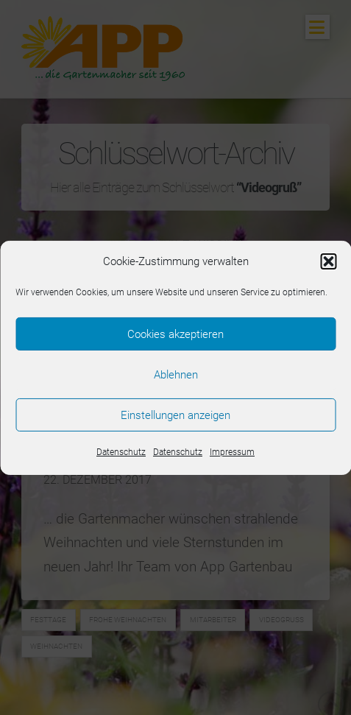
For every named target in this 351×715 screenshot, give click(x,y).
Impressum (232, 452)
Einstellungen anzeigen (175, 414)
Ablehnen (176, 374)
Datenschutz (121, 452)
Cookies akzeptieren (175, 333)
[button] (328, 261)
